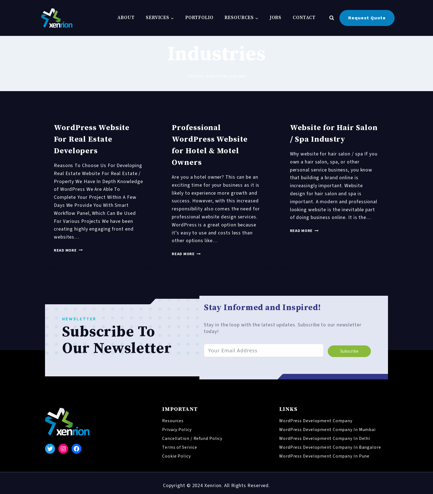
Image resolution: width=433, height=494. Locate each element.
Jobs (276, 18)
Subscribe (349, 351)
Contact (304, 18)
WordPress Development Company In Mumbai (327, 430)
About (126, 18)
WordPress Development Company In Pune (324, 456)
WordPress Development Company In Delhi (324, 438)
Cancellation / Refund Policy (192, 438)
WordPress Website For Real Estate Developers (92, 139)
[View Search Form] (332, 18)
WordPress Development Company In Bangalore (330, 447)
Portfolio (199, 18)
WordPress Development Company (315, 421)
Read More (68, 250)
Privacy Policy (177, 430)
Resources (173, 421)
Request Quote (367, 17)
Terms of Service (179, 447)
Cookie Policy (176, 456)
